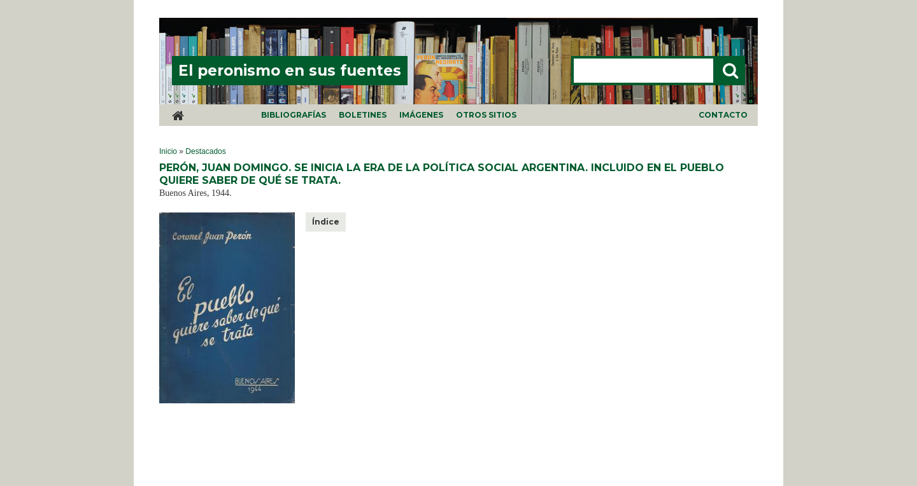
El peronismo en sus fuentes (289, 71)
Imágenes (421, 115)
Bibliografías (293, 115)
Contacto (723, 115)
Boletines (363, 115)
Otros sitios (486, 115)
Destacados (205, 151)
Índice (325, 221)
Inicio (168, 151)
